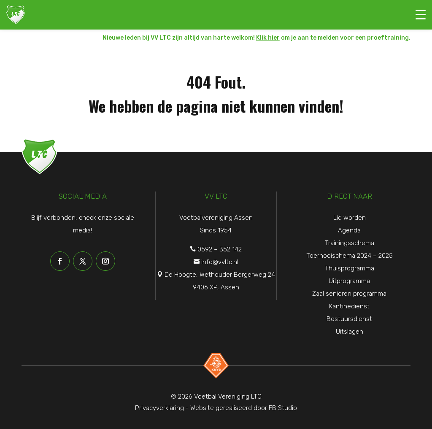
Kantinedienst (349, 306)
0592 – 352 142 (219, 249)
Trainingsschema (349, 243)
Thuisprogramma (349, 268)
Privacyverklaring (159, 408)
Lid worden (349, 217)
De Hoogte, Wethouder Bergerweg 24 (220, 274)
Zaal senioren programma (349, 293)
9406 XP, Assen (216, 287)
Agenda (349, 230)
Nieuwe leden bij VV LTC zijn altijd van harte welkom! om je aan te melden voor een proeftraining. (256, 37)
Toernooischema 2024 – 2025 (349, 255)
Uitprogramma (349, 281)
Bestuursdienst (349, 319)
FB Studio (283, 408)
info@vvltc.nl (219, 262)
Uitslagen (349, 331)
